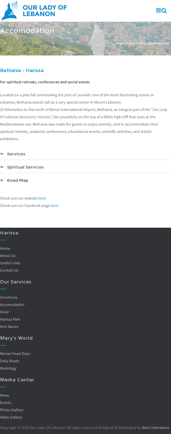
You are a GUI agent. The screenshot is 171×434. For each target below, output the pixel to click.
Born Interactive (155, 427)
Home (119, 43)
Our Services (135, 43)
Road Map (17, 180)
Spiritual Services (25, 167)
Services (16, 153)
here (42, 198)
